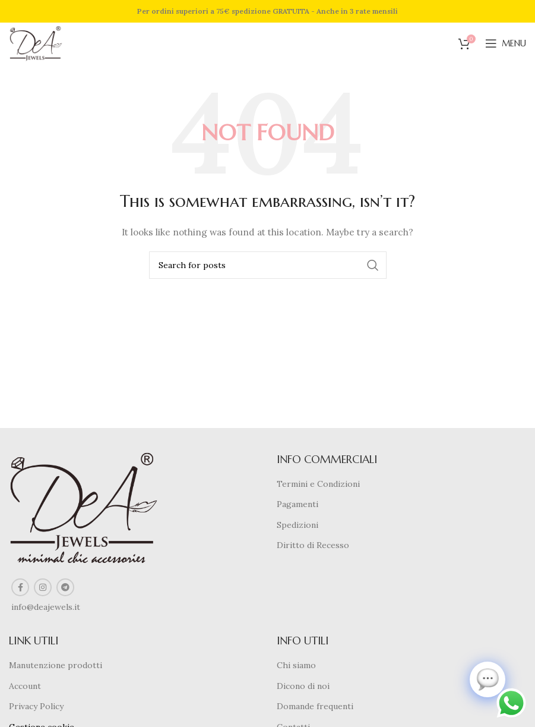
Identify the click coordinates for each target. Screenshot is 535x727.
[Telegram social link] (65, 587)
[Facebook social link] (20, 587)
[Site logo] (36, 42)
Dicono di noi (303, 686)
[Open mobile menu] (505, 43)
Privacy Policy (36, 706)
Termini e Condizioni (318, 484)
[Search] (268, 265)
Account (25, 686)
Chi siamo (296, 665)
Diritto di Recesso (313, 545)
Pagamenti (297, 504)
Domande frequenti (315, 706)
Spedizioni (297, 525)
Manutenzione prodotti (55, 665)
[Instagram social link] (43, 587)
